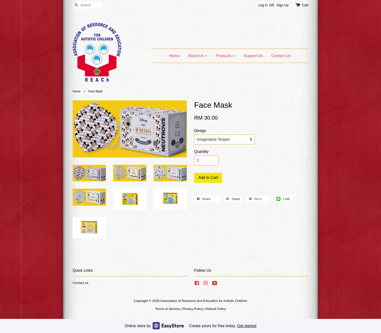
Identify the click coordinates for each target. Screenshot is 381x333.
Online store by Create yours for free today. (190, 325)
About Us (198, 56)
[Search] (87, 5)
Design (200, 131)
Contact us (80, 283)
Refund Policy (216, 309)
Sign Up (283, 5)
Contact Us (280, 56)
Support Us (253, 56)
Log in (263, 5)
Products (225, 56)
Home (174, 56)
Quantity (201, 151)
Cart (305, 5)
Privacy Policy (192, 309)
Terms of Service (167, 309)
